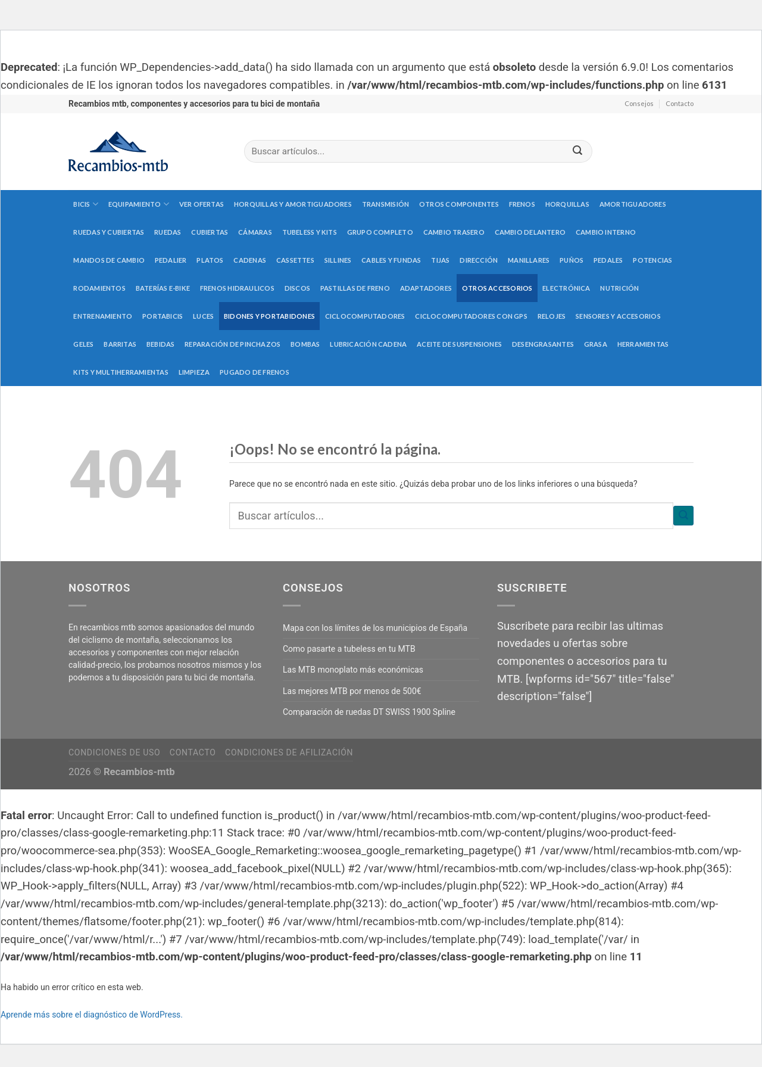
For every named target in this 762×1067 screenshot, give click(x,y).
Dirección (479, 260)
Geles (83, 344)
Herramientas (643, 344)
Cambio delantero (530, 232)
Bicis (85, 204)
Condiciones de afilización (289, 752)
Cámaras (255, 232)
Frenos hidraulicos (237, 288)
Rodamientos (99, 288)
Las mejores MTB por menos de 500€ (352, 691)
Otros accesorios (497, 288)
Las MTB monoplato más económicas (353, 669)
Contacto (680, 103)
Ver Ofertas (201, 204)
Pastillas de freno (355, 288)
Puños (571, 260)
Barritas (120, 344)
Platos (209, 260)
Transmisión (385, 204)
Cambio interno (606, 232)
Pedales (608, 260)
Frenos (522, 204)
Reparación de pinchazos (232, 344)
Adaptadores (426, 288)
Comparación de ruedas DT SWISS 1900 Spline (369, 712)
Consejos (639, 103)
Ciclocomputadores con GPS (471, 316)
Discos (297, 288)
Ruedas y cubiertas (108, 232)
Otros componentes (459, 204)
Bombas (305, 344)
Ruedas (167, 232)
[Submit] (577, 151)
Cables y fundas (391, 260)
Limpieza (194, 372)
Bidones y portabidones (269, 316)
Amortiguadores (632, 204)
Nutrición (619, 288)
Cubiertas (209, 232)
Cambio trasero (454, 232)
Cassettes (295, 260)
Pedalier (171, 260)
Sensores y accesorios (618, 316)
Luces (203, 316)
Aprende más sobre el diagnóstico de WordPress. (92, 1014)
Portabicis (162, 316)
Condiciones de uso (114, 752)
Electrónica (566, 288)
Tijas (440, 260)
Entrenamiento (102, 316)
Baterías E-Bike (163, 288)
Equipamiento (138, 204)
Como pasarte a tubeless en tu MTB (349, 649)
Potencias (652, 260)
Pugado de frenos (254, 372)
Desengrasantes (543, 344)
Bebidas (160, 344)
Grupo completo (380, 232)
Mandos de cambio (109, 260)
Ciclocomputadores (365, 316)
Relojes (552, 316)
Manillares (528, 260)
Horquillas (567, 204)
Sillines (338, 260)
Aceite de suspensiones (459, 344)
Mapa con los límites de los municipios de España (375, 628)
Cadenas (249, 260)
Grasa (595, 344)
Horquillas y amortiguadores (293, 204)
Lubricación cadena (368, 344)
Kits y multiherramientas (120, 372)
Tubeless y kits (309, 232)
